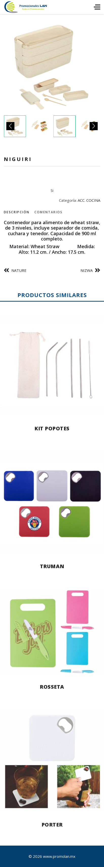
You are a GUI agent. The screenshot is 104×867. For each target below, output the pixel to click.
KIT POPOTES (52, 428)
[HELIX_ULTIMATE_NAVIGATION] (97, 7)
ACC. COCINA (89, 200)
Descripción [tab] (16, 212)
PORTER (52, 824)
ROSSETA (52, 686)
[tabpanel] (52, 237)
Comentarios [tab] (48, 212)
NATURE (19, 270)
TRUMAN (52, 566)
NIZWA (86, 270)
